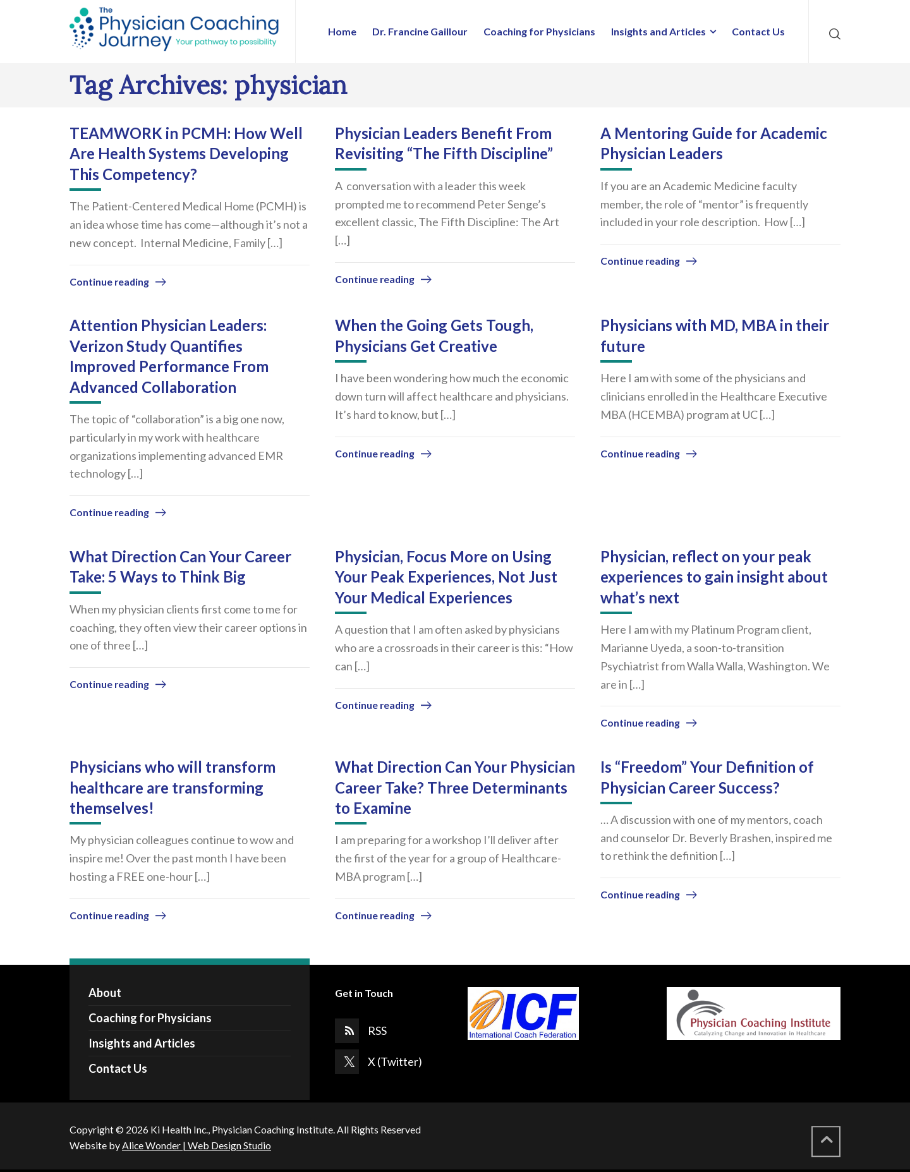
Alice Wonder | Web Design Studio (196, 1145)
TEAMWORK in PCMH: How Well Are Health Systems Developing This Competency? (186, 153)
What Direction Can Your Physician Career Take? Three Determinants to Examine (455, 787)
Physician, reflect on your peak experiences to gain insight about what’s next (714, 577)
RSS (377, 1030)
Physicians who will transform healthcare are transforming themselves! (173, 787)
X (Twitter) (395, 1061)
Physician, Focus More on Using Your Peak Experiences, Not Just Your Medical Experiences (446, 577)
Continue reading (109, 281)
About (104, 993)
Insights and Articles (141, 1043)
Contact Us (117, 1068)
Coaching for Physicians (150, 1018)
